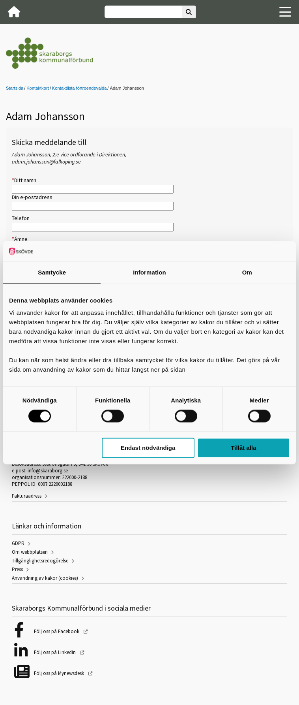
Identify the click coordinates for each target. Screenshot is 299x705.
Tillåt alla (243, 447)
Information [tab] (149, 272)
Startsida (14, 88)
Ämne (20, 239)
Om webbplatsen (30, 552)
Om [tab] (247, 272)
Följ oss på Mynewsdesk (59, 673)
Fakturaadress (26, 496)
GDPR (18, 543)
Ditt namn (24, 180)
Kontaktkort (37, 88)
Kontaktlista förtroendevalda (79, 88)
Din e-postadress (32, 197)
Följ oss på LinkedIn (55, 652)
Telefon (21, 218)
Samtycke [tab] (52, 272)
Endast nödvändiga (148, 447)
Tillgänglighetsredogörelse (40, 560)
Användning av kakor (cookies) (45, 578)
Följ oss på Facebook (57, 631)
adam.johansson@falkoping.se (46, 161)
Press (17, 569)
